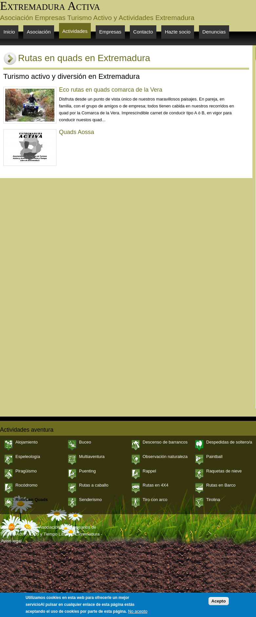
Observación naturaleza (165, 456)
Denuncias (214, 31)
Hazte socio (178, 31)
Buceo (85, 442)
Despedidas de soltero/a (229, 442)
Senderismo (90, 499)
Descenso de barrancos (165, 442)
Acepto (218, 603)
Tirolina (213, 499)
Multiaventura (92, 456)
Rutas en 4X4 (155, 485)
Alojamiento (26, 442)
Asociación (39, 31)
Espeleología (27, 456)
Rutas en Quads (31, 499)
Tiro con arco (155, 499)
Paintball (214, 456)
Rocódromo (26, 485)
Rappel (149, 470)
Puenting (87, 470)
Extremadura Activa (50, 6)
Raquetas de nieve (224, 470)
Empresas (110, 31)
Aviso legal (11, 540)
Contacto (143, 31)
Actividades (75, 31)
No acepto (137, 613)
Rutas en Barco (221, 485)
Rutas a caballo (93, 485)
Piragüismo (26, 470)
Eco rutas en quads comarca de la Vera (110, 89)
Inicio (9, 31)
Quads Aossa (76, 132)
